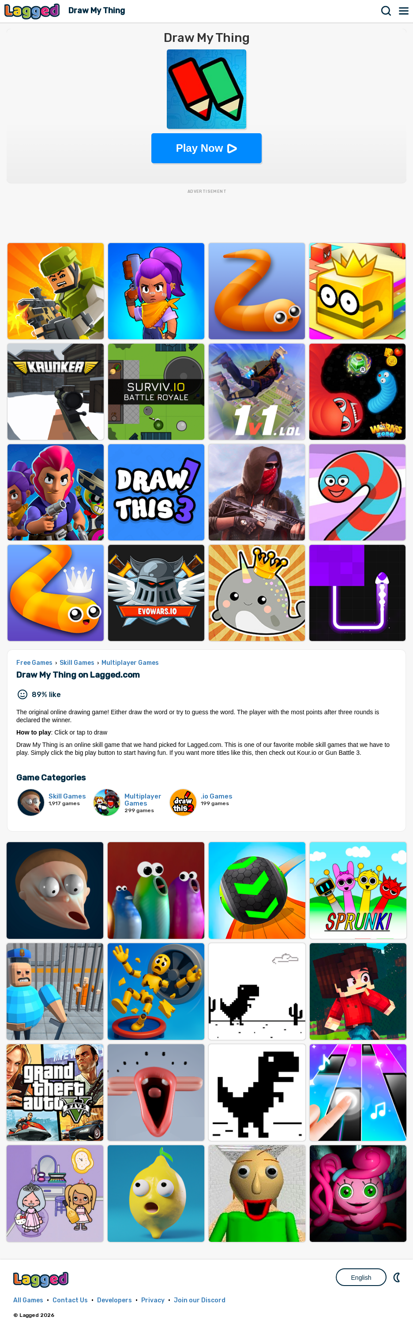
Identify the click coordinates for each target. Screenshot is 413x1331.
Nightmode (397, 1277)
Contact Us (70, 1300)
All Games (28, 1300)
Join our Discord (199, 1300)
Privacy (153, 1300)
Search (386, 11)
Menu (404, 11)
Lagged (33, 11)
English (361, 1277)
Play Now (199, 148)
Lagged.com (42, 1279)
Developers (114, 1300)
